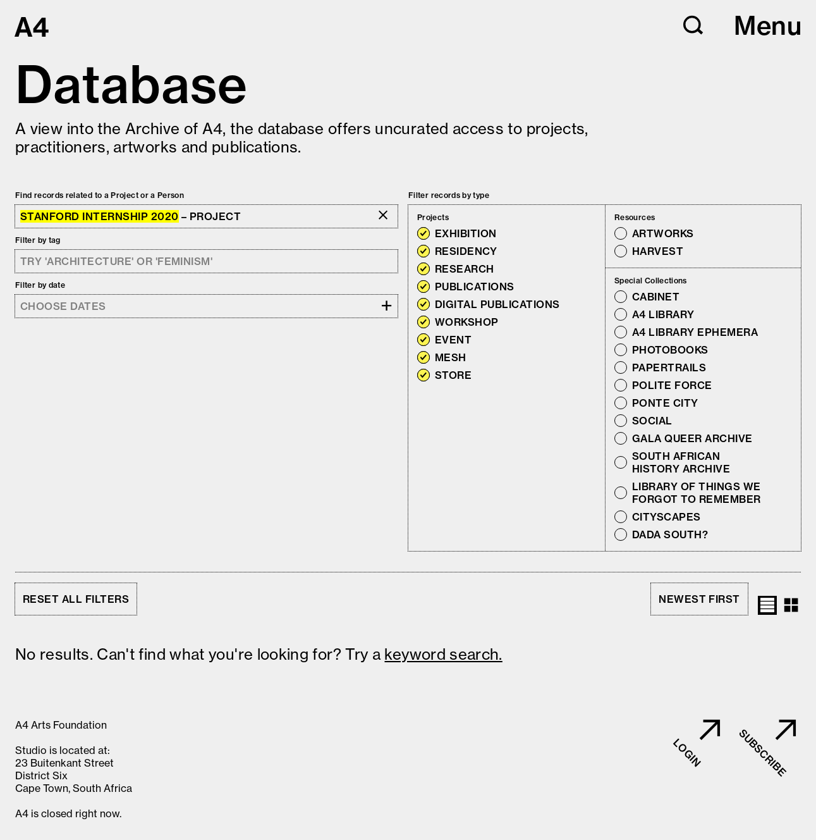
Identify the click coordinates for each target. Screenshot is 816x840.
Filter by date (40, 285)
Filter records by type (448, 195)
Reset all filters (76, 599)
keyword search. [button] (443, 654)
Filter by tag (38, 240)
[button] (693, 25)
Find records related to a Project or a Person (99, 195)
